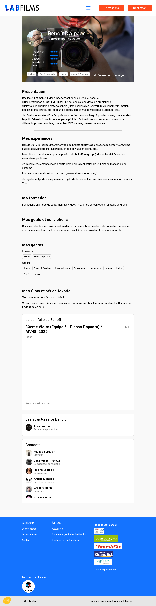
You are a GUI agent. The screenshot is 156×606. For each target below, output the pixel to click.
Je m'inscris (111, 8)
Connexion (139, 8)
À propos (57, 523)
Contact (26, 540)
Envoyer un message (108, 75)
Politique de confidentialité (66, 540)
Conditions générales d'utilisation (69, 534)
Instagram (106, 601)
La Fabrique (28, 523)
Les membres (29, 528)
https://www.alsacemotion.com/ (78, 173)
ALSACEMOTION (53, 102)
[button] (7, 600)
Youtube (118, 601)
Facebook (94, 601)
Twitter (128, 601)
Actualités (57, 528)
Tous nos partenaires (105, 569)
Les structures (29, 534)
